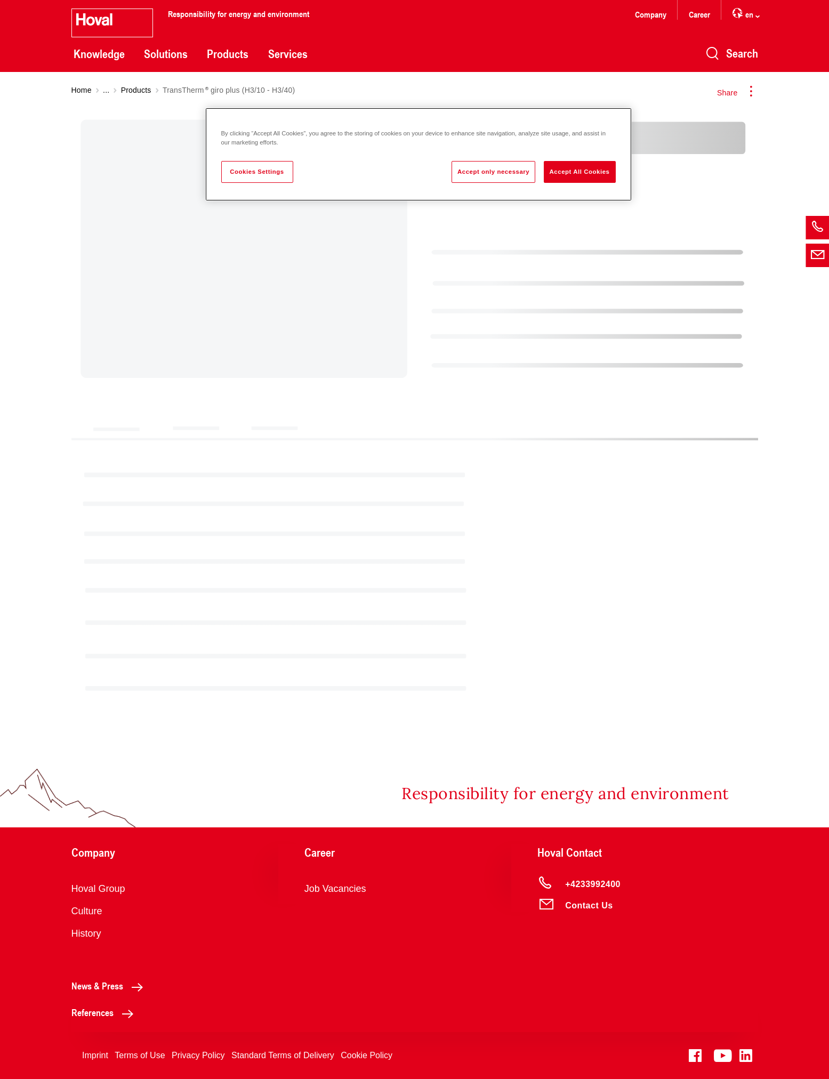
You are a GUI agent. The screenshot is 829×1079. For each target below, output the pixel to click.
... (106, 90)
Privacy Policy (198, 1055)
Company (650, 14)
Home (81, 90)
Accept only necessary (493, 171)
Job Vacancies (335, 888)
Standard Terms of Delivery (282, 1055)
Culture (86, 911)
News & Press (110, 986)
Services (288, 54)
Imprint (95, 1055)
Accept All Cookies (580, 171)
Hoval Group (98, 888)
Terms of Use (140, 1055)
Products (227, 54)
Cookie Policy (366, 1055)
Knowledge (99, 54)
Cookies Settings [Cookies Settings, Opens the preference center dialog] (257, 171)
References (105, 1012)
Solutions (166, 54)
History (86, 933)
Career (699, 14)
